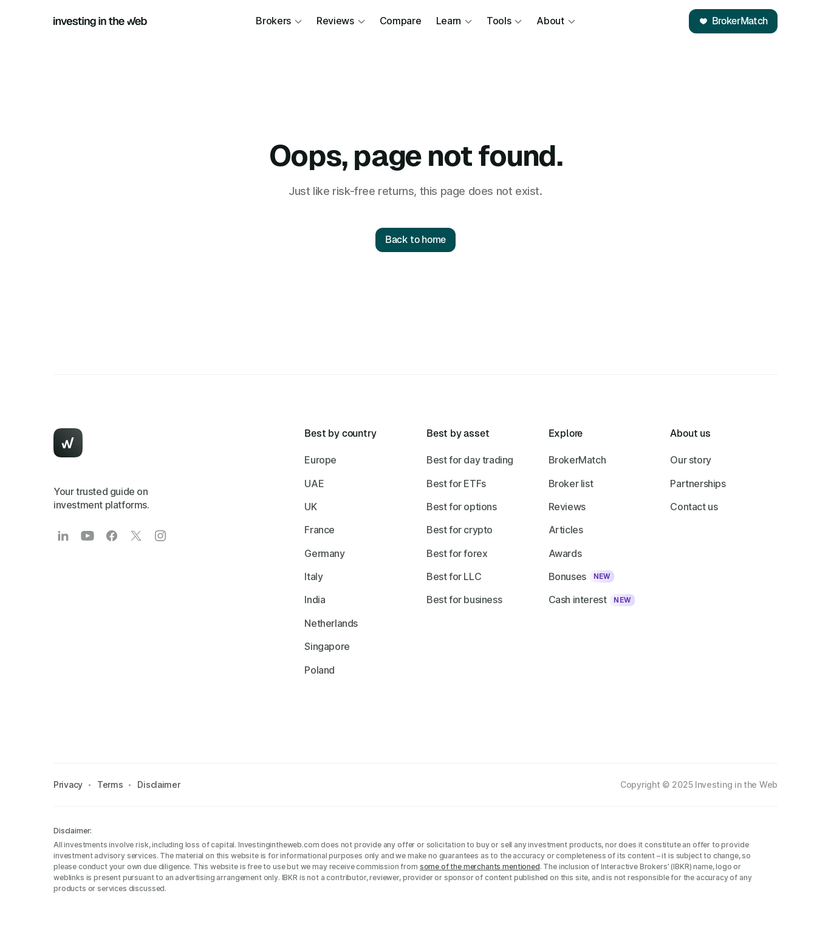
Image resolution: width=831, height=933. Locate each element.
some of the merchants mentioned (480, 866)
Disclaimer (158, 784)
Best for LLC (453, 576)
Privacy (68, 784)
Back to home (415, 239)
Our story (690, 460)
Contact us (693, 507)
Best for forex (456, 553)
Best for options (461, 507)
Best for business (464, 599)
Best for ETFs (456, 483)
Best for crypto (459, 530)
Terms (110, 784)
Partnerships (697, 483)
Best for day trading (469, 460)
